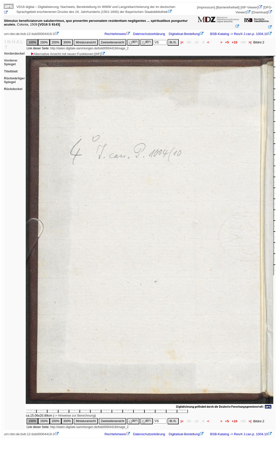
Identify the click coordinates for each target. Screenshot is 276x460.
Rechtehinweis (115, 34)
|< (182, 42)
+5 (227, 42)
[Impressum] (206, 7)
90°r (146, 42)
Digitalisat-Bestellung (184, 34)
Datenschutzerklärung (149, 34)
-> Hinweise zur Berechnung (74, 415)
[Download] (259, 12)
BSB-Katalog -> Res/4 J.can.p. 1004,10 (238, 34)
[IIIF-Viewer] (249, 7)
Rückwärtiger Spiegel (14, 80)
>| (250, 42)
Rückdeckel (13, 89)
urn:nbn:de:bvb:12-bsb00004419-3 (29, 34)
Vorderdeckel (14, 53)
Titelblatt (11, 71)
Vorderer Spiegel (11, 62)
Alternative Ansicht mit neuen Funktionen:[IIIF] (65, 54)
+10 (234, 42)
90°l (133, 42)
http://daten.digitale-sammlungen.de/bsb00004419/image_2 (89, 48)
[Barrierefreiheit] (228, 7)
